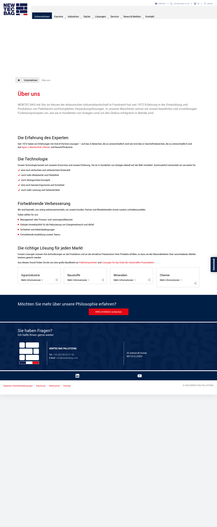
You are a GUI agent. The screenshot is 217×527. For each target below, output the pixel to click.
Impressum (41, 518)
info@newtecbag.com (67, 490)
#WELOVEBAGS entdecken (108, 444)
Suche (210, 3)
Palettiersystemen (88, 355)
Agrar (24, 240)
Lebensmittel (34, 240)
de (198, 3)
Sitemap (67, 518)
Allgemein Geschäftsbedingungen (18, 518)
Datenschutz (54, 518)
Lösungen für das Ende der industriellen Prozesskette (128, 355)
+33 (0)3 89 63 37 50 (181, 3)
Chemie (46, 240)
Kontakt (162, 3)
